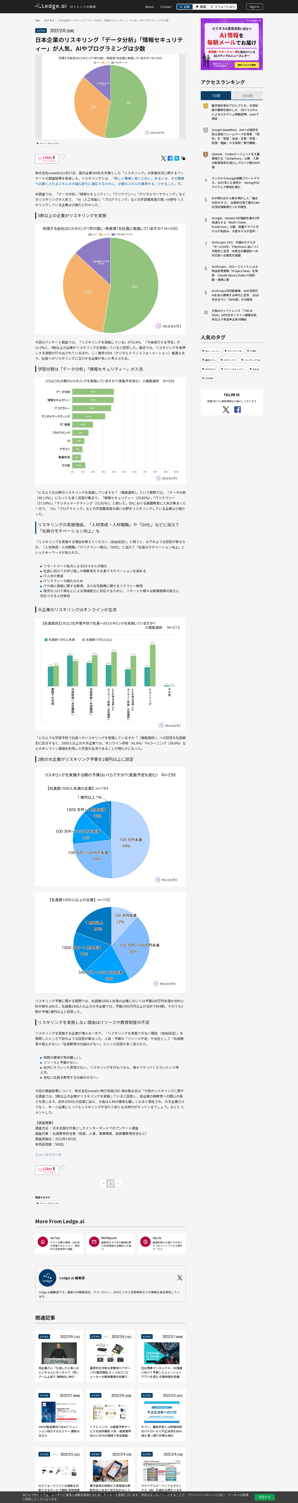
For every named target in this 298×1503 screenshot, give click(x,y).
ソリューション (225, 7)
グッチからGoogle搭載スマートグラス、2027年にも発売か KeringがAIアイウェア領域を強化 (236, 182)
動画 (203, 7)
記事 (187, 7)
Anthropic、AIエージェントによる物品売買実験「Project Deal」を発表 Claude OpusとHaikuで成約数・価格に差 (235, 273)
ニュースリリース (48, 1154)
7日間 (216, 95)
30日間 (247, 95)
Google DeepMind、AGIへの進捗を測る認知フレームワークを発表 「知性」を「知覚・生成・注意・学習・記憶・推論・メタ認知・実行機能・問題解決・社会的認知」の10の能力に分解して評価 (236, 136)
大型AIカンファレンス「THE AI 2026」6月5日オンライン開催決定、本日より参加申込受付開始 (235, 315)
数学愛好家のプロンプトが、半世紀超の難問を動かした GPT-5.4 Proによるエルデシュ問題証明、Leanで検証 (235, 112)
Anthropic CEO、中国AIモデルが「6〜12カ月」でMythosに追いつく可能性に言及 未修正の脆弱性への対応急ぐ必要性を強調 (235, 248)
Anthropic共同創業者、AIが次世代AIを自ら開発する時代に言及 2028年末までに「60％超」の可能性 (235, 295)
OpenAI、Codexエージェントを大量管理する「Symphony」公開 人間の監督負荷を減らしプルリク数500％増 (236, 160)
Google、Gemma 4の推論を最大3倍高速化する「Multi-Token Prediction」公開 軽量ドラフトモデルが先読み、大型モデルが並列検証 (235, 224)
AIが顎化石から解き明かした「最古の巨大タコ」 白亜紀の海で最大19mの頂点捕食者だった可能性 (236, 202)
